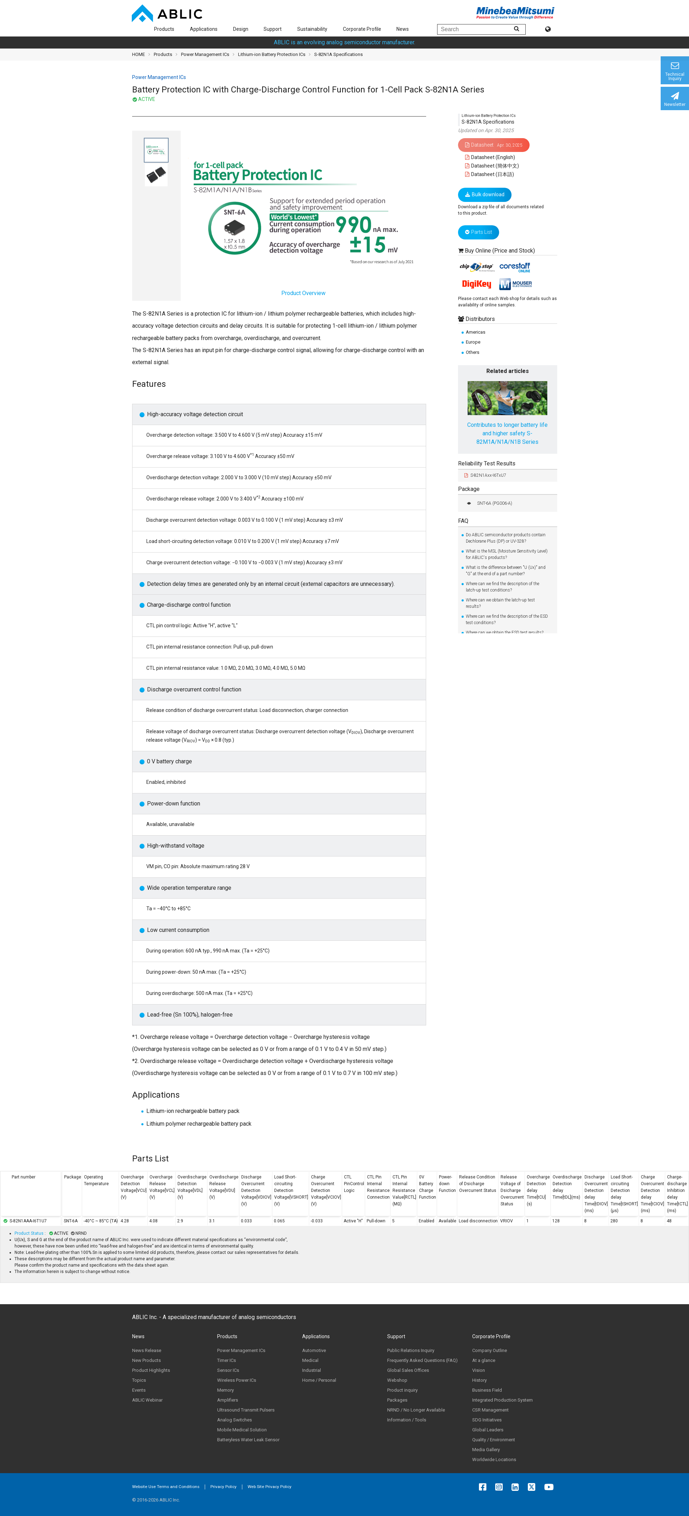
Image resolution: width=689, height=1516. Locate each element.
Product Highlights (151, 1370)
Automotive (314, 1350)
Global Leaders (487, 1429)
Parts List (478, 232)
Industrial (311, 1370)
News (402, 29)
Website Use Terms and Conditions (165, 1486)
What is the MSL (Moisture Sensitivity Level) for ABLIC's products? (507, 554)
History (479, 1380)
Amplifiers (227, 1400)
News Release (146, 1350)
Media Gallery (486, 1449)
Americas (475, 332)
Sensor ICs (228, 1370)
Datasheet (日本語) (489, 174)
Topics (139, 1380)
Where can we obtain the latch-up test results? (500, 603)
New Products (146, 1360)
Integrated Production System (502, 1400)
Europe (473, 342)
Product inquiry (402, 1390)
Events (139, 1390)
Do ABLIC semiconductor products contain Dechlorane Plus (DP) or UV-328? (506, 538)
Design (240, 29)
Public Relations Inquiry (410, 1350)
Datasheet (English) (490, 157)
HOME (138, 54)
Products (164, 29)
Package (469, 489)
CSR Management (490, 1410)
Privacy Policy (223, 1486)
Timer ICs (226, 1360)
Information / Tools (406, 1419)
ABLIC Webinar (147, 1400)
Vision (478, 1370)
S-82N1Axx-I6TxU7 (485, 475)
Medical (310, 1360)
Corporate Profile (362, 29)
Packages (397, 1400)
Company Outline (489, 1350)
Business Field (487, 1390)
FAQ (463, 520)
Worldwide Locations (494, 1459)
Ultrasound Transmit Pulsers (246, 1410)
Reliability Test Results (486, 463)
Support (273, 29)
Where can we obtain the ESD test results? (504, 632)
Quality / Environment (493, 1439)
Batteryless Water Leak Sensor (248, 1439)
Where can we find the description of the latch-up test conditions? (502, 587)
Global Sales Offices (408, 1370)
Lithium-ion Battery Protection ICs (271, 54)
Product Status (30, 1233)
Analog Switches (234, 1419)
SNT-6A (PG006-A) (488, 503)
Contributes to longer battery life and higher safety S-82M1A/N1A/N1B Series (507, 433)
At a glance (483, 1360)
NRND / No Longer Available (416, 1410)
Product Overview (303, 220)
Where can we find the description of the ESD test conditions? (507, 619)
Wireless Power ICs (236, 1380)
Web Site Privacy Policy (270, 1486)
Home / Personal (319, 1380)
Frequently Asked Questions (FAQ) (422, 1360)
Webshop (397, 1380)
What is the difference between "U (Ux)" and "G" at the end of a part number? (506, 570)
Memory (225, 1390)
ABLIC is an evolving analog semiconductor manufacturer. (344, 42)
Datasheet (494, 145)
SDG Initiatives (487, 1419)
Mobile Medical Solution (242, 1429)
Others (472, 352)
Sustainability (312, 29)
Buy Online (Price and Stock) (500, 250)
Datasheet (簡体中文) (492, 166)
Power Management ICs (205, 54)
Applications (204, 29)
